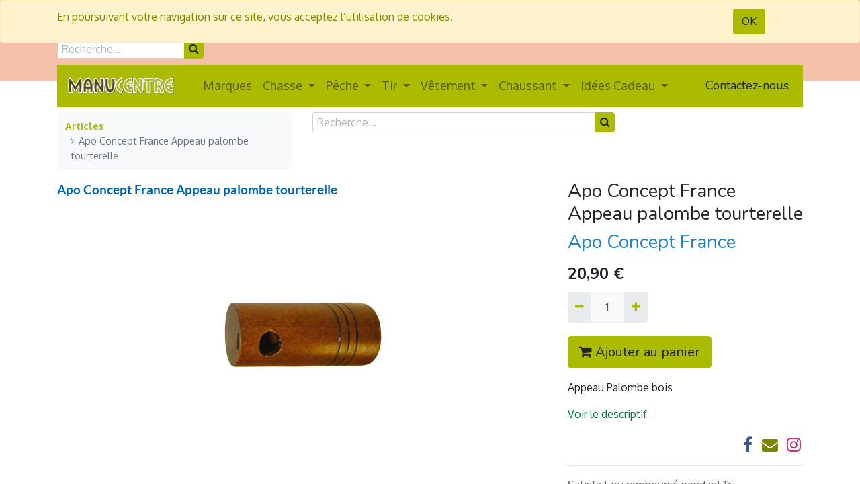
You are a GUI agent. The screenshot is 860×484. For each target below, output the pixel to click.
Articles (84, 126)
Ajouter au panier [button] (639, 352)
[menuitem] (227, 85)
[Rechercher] (194, 49)
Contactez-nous (747, 85)
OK (749, 21)
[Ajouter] (635, 307)
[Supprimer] (579, 307)
